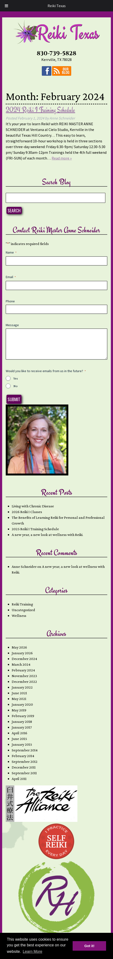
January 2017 (22, 727)
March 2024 (21, 664)
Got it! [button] (89, 946)
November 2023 (24, 676)
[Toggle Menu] (6, 5)
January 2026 (22, 653)
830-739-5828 (56, 53)
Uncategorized (23, 610)
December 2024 (24, 659)
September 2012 (25, 761)
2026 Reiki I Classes (27, 512)
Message (12, 325)
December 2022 (24, 681)
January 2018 (22, 721)
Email (11, 277)
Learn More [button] (32, 951)
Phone (10, 301)
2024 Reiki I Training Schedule (40, 109)
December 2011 (24, 767)
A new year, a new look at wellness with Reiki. (47, 535)
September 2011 (24, 773)
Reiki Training (22, 604)
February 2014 (23, 756)
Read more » (62, 158)
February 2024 (23, 670)
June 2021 (19, 693)
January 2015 (22, 744)
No (15, 386)
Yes (15, 378)
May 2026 (19, 647)
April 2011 (19, 779)
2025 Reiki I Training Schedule (35, 529)
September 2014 (25, 750)
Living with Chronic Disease (33, 506)
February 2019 (23, 716)
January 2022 (22, 687)
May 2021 (19, 699)
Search (14, 210)
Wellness (19, 616)
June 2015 (19, 739)
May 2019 (19, 710)
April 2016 (19, 733)
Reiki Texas (57, 5)
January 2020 (22, 704)
